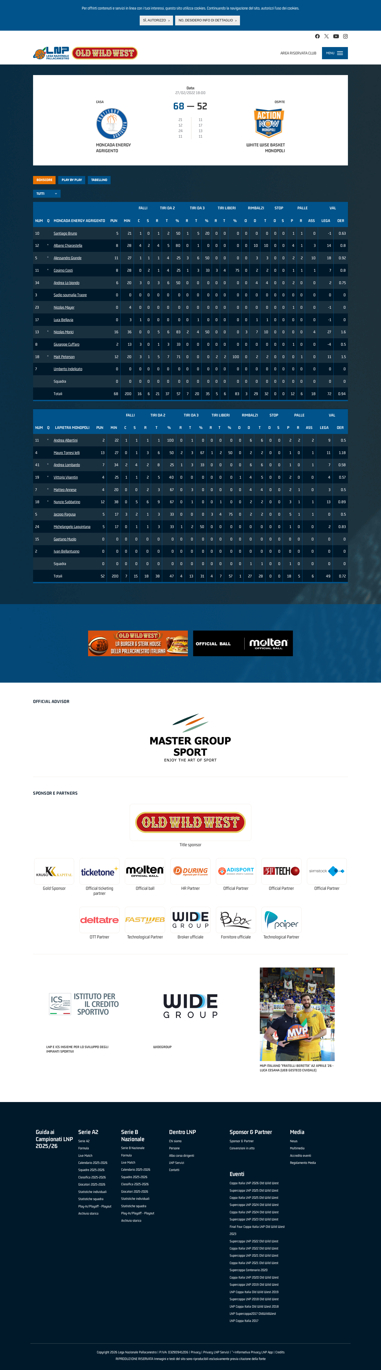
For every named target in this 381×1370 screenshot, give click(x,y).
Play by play (72, 180)
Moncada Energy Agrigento (113, 147)
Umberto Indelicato (68, 369)
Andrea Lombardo (67, 464)
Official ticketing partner (99, 891)
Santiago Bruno (65, 233)
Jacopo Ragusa (65, 514)
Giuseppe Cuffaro (66, 344)
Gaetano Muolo (65, 539)
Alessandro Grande (67, 258)
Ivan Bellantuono (66, 551)
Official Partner (235, 888)
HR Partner (190, 888)
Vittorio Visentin (66, 477)
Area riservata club (298, 53)
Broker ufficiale (190, 936)
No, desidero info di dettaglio (206, 20)
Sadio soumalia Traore (70, 295)
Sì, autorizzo (154, 20)
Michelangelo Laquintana (72, 526)
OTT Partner (99, 936)
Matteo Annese (65, 489)
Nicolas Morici (64, 332)
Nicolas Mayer (64, 307)
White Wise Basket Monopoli (265, 147)
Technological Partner (145, 936)
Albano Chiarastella (68, 245)
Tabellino (99, 180)
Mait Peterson (64, 356)
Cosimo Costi (63, 270)
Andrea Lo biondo (66, 282)
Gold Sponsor (54, 888)
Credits (279, 1352)
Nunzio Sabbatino (67, 501)
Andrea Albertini (66, 440)
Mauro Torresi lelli (67, 452)
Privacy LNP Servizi (216, 1352)
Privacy (196, 1352)
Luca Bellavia (63, 319)
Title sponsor (190, 844)
